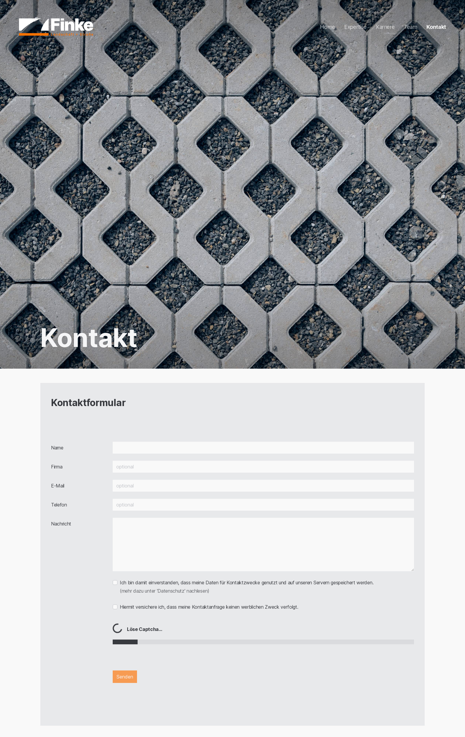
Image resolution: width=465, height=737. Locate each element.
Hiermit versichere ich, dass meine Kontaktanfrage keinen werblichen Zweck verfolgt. (209, 607)
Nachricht (61, 524)
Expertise (355, 27)
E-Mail (57, 486)
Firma (56, 467)
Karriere (385, 27)
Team (410, 27)
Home (327, 27)
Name (57, 448)
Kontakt (436, 27)
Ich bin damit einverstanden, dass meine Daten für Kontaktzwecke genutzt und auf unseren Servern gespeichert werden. (246, 587)
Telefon (59, 505)
